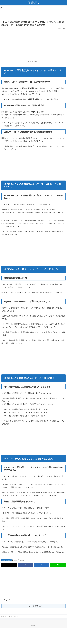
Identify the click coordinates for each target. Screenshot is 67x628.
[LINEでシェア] (58, 565)
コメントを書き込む (33, 606)
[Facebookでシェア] (25, 565)
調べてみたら (6, 560)
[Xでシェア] (9, 565)
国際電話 (21, 560)
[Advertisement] (33, 13)
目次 (29, 61)
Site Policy (33, 625)
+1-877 (14, 560)
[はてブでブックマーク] (41, 565)
